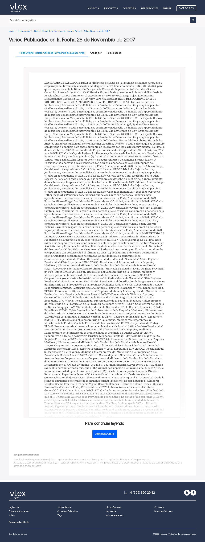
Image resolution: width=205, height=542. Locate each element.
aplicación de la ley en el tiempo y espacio (129, 459)
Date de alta (186, 8)
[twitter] (187, 493)
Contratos (159, 507)
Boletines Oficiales (163, 511)
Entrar (167, 8)
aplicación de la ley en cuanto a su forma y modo (81, 459)
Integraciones (149, 8)
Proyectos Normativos (19, 511)
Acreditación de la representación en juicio (34, 459)
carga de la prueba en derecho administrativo (35, 462)
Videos (12, 515)
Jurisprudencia (64, 507)
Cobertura (129, 8)
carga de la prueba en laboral (27, 466)
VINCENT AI (93, 8)
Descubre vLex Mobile (19, 522)
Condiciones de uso (18, 534)
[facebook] (193, 493)
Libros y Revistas (113, 507)
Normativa (111, 511)
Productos (111, 8)
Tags (59, 515)
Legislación (14, 507)
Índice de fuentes (114, 515)
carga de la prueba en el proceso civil (79, 462)
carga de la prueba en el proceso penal (161, 462)
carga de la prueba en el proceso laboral (119, 462)
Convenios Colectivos (67, 511)
